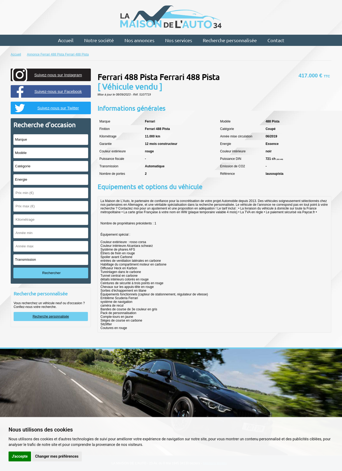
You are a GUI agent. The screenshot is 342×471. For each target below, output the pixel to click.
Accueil (65, 40)
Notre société (99, 40)
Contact (275, 40)
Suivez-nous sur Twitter (58, 108)
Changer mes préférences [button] (57, 456)
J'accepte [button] (20, 456)
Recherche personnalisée (230, 40)
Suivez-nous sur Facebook (58, 91)
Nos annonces (139, 40)
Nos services (178, 40)
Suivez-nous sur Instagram (58, 75)
